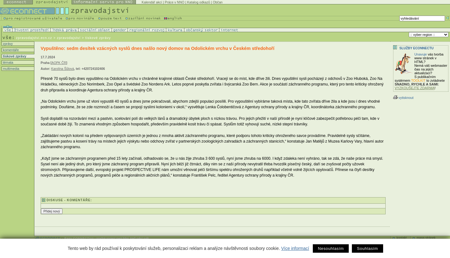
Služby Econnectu (416, 48)
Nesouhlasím (331, 248)
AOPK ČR (59, 63)
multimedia (10, 69)
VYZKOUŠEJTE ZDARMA (415, 88)
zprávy (7, 44)
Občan (217, 2)
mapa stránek (426, 238)
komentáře (10, 50)
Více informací (295, 248)
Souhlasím (367, 248)
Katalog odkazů (198, 2)
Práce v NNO (174, 2)
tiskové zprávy (14, 56)
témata (7, 62)
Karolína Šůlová (62, 69)
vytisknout (403, 98)
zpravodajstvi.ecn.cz (34, 38)
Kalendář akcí (152, 2)
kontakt (402, 238)
